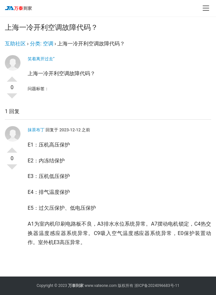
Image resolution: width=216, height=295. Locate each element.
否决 (12, 98)
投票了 (12, 76)
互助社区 (15, 44)
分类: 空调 (41, 44)
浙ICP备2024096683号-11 (157, 285)
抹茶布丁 (36, 129)
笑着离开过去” (41, 58)
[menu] (206, 8)
